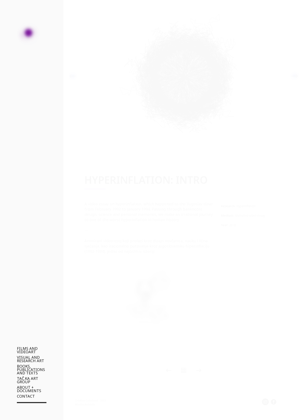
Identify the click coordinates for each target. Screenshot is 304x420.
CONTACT (26, 396)
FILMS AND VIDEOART (27, 350)
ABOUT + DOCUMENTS (29, 389)
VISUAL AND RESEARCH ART (30, 359)
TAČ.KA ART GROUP (27, 380)
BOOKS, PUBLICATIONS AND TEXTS (31, 369)
